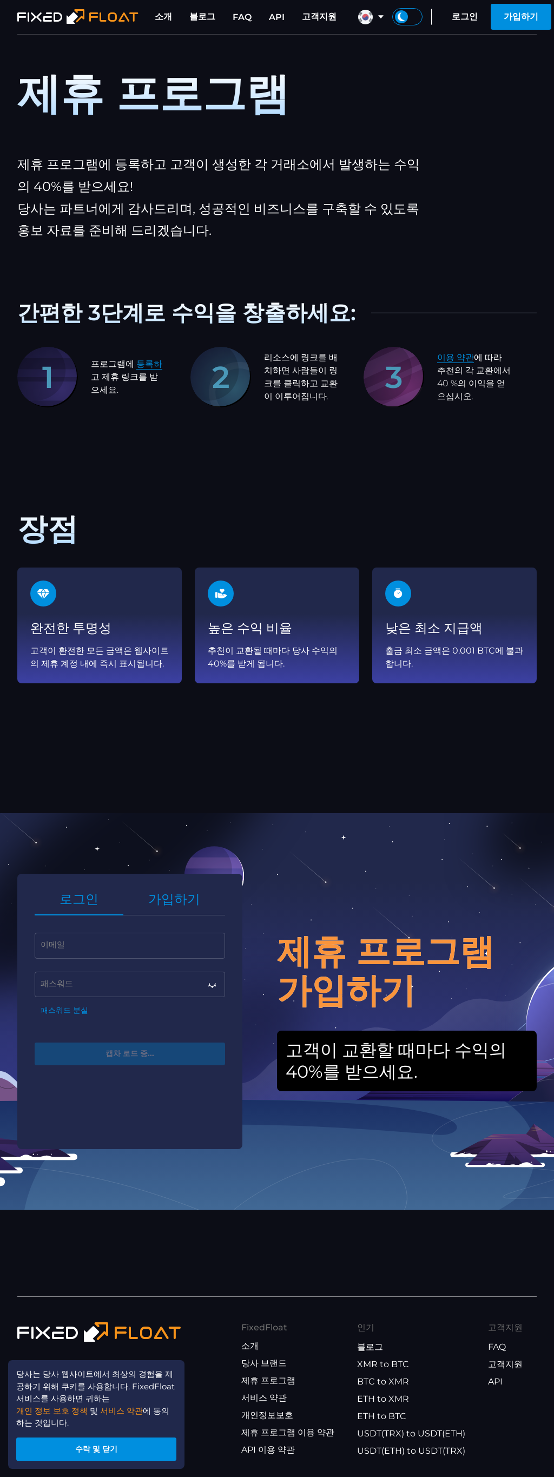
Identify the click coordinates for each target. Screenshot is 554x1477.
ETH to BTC (381, 1416)
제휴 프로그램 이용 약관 (287, 1432)
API (277, 17)
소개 (163, 16)
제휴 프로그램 (268, 1380)
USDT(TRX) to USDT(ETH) (411, 1433)
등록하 (149, 364)
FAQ (242, 17)
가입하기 (521, 16)
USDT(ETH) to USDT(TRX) (411, 1451)
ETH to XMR (383, 1399)
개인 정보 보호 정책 (55, 1405)
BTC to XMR (383, 1381)
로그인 (465, 16)
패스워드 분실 (64, 1010)
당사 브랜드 (264, 1363)
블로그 (202, 16)
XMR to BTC (383, 1364)
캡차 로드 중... (129, 1055)
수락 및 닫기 (103, 1446)
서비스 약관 (264, 1398)
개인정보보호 (267, 1415)
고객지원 (319, 16)
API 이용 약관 (268, 1450)
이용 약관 (455, 357)
